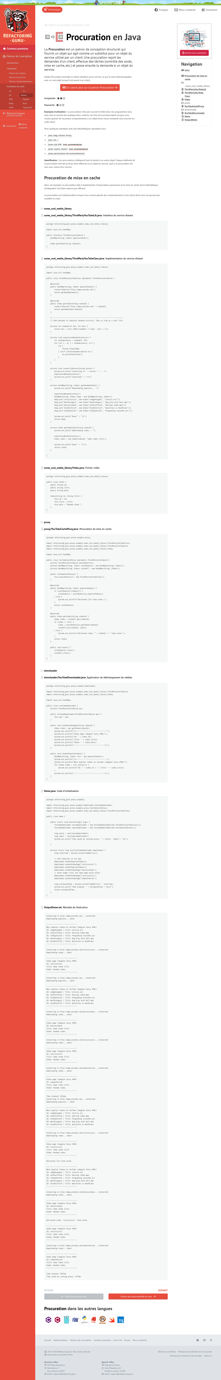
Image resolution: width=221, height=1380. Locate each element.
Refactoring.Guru (65, 1351)
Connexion (9, 126)
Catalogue (12, 68)
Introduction (13, 62)
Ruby (11, 103)
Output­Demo (191, 119)
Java (87, 24)
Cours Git (117, 1340)
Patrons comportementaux (20, 81)
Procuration (77, 24)
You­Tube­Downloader (194, 113)
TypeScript (27, 107)
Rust (25, 103)
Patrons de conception (59, 24)
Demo (187, 116)
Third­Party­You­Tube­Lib (195, 89)
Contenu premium (15, 48)
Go (10, 95)
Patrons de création (17, 73)
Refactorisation (14, 114)
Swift (11, 107)
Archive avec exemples (194, 52)
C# (10, 91)
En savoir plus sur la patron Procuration (90, 87)
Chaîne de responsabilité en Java (138, 1296)
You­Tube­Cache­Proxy (194, 106)
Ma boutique (52, 9)
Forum (127, 1340)
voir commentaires (72, 144)
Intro (187, 70)
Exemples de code (15, 86)
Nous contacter (22, 126)
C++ (24, 91)
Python (26, 99)
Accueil (47, 1340)
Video (187, 99)
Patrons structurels (17, 77)
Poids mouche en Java (73, 1296)
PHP (11, 99)
